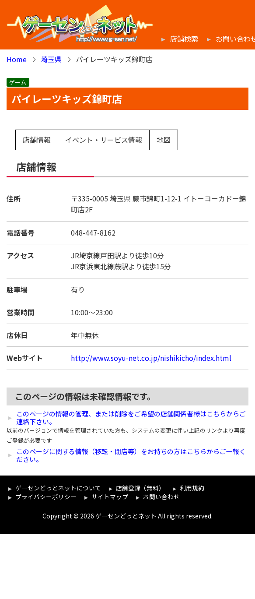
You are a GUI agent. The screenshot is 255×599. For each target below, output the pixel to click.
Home (17, 59)
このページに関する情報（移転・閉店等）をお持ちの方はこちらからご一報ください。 (131, 455)
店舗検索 (184, 39)
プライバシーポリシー (46, 496)
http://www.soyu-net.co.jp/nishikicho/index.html (151, 357)
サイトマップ (109, 496)
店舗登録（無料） (140, 487)
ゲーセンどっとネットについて (58, 487)
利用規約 (192, 487)
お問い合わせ (161, 496)
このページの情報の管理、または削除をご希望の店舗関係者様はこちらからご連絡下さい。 (131, 418)
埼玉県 (51, 59)
